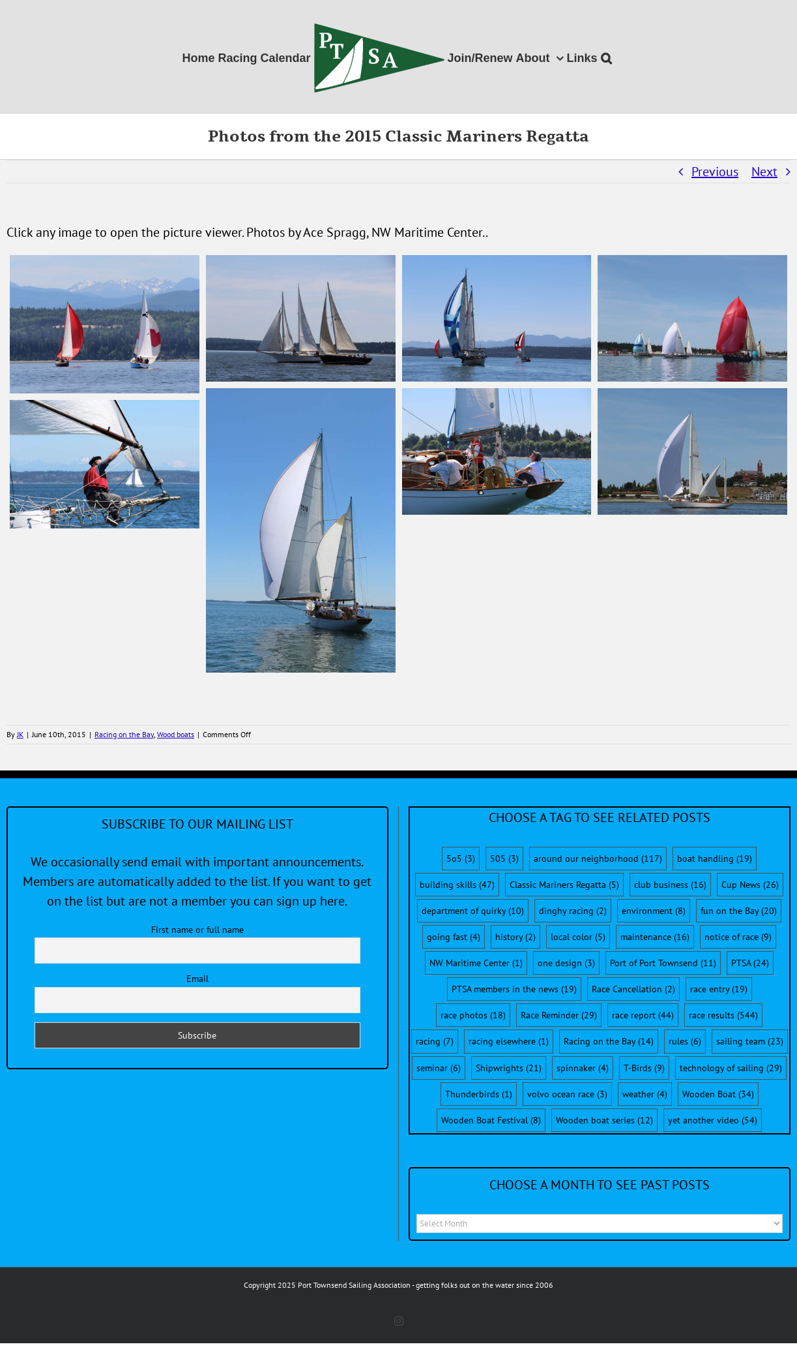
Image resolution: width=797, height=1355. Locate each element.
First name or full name (197, 930)
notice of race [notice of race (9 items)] (738, 937)
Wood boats (175, 734)
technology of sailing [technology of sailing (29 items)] (731, 1068)
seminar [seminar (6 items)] (438, 1068)
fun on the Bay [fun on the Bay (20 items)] (739, 911)
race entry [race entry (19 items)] (718, 989)
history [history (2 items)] (515, 937)
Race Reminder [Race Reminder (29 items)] (559, 1015)
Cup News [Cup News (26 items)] (750, 885)
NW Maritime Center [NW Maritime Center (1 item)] (476, 963)
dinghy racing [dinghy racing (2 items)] (573, 911)
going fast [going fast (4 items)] (453, 937)
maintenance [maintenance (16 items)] (654, 937)
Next (764, 171)
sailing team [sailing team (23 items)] (749, 1041)
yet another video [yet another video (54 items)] (712, 1120)
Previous (714, 171)
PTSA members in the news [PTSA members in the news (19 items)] (514, 989)
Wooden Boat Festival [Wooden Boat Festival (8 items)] (491, 1120)
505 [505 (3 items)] (504, 858)
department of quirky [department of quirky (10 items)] (473, 911)
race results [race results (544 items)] (723, 1015)
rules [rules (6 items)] (685, 1041)
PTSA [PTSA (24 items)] (750, 963)
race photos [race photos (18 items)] (473, 1015)
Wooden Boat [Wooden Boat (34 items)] (718, 1094)
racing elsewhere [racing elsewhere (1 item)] (509, 1041)
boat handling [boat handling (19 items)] (714, 858)
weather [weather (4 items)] (644, 1094)
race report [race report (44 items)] (643, 1015)
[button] (606, 56)
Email (197, 978)
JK (20, 734)
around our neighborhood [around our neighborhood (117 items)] (598, 858)
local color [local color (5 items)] (578, 937)
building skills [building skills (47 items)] (457, 885)
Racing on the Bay (124, 734)
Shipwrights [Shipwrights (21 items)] (509, 1068)
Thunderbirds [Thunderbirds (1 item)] (478, 1094)
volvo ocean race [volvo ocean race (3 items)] (567, 1094)
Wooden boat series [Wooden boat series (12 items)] (604, 1120)
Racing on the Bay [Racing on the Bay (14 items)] (609, 1041)
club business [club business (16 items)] (670, 885)
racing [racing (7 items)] (435, 1041)
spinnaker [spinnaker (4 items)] (583, 1068)
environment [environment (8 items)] (654, 911)
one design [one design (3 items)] (566, 963)
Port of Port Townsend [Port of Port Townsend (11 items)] (663, 963)
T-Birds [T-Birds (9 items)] (644, 1068)
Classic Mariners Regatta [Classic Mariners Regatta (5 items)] (564, 885)
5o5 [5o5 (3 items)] (460, 858)
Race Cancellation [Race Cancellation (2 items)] (633, 989)
